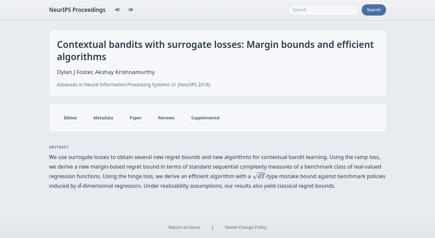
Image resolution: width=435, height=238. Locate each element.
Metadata (103, 118)
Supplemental (205, 118)
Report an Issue (184, 227)
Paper (136, 118)
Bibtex (70, 118)
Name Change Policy (246, 227)
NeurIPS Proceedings (77, 10)
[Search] (323, 10)
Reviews (166, 118)
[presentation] (258, 175)
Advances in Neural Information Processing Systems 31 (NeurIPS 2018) (133, 84)
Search (374, 10)
